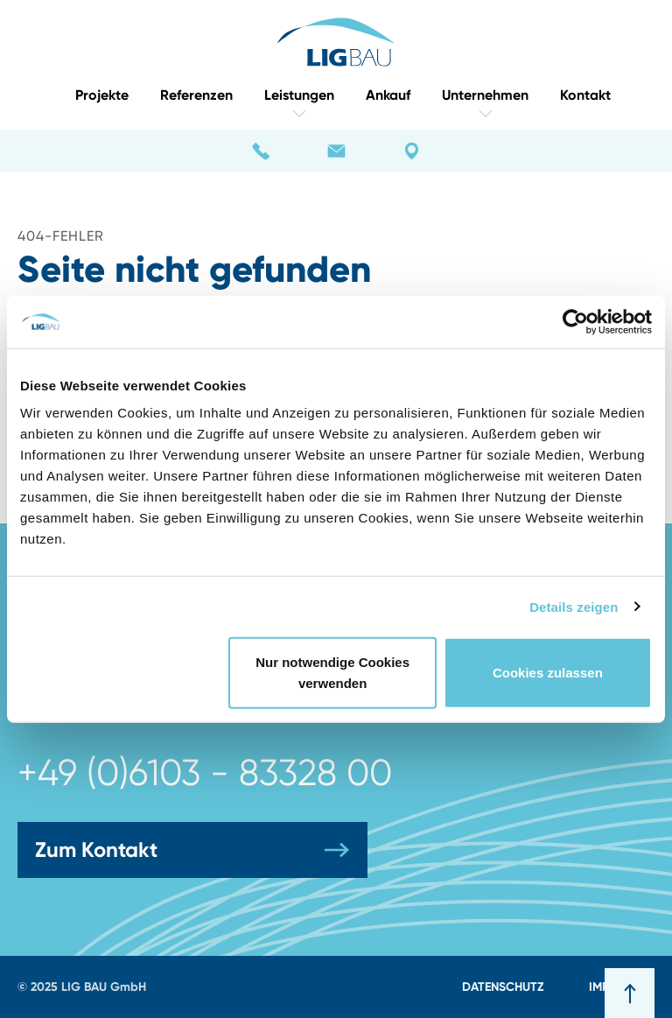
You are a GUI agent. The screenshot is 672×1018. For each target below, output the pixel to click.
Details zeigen (573, 606)
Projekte (102, 94)
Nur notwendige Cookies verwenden (333, 673)
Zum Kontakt (192, 850)
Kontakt (585, 94)
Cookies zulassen (548, 672)
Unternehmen (485, 103)
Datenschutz (502, 986)
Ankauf (388, 94)
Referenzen (196, 94)
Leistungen (299, 103)
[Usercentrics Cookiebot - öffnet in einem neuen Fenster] (575, 321)
